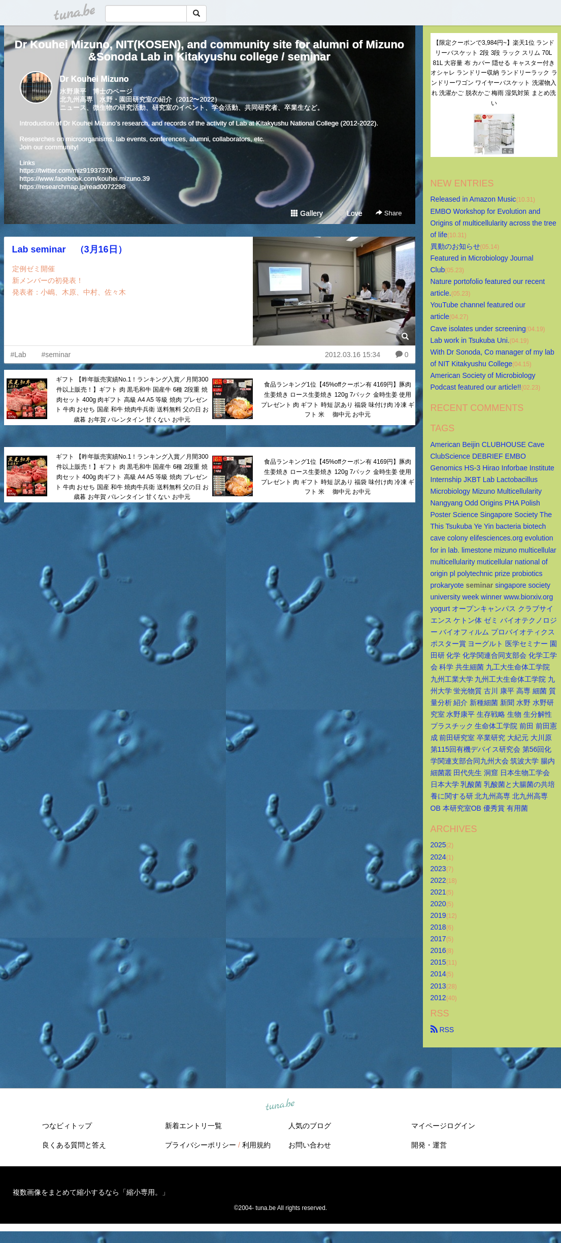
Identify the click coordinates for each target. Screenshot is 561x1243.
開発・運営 (429, 1145)
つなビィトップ (67, 1126)
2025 (438, 845)
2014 (438, 974)
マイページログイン (443, 1126)
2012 (438, 998)
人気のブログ (309, 1126)
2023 (438, 869)
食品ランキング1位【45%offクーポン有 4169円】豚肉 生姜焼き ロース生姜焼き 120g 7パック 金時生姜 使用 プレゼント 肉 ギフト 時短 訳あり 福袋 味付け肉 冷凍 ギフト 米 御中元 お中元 (338, 399)
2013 (438, 986)
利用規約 (256, 1145)
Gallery (306, 213)
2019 (438, 915)
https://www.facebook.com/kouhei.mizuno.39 (85, 178)
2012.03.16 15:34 (352, 354)
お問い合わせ (309, 1145)
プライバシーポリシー (200, 1145)
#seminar (56, 354)
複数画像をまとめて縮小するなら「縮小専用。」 (91, 1192)
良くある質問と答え (74, 1145)
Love (350, 213)
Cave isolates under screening (478, 329)
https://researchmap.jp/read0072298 (73, 186)
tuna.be (280, 1105)
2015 (438, 962)
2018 (438, 927)
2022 (438, 880)
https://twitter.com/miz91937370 (66, 170)
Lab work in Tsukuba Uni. (470, 340)
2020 (438, 904)
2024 (438, 857)
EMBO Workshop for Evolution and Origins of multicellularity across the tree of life (494, 223)
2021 (438, 892)
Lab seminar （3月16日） (69, 249)
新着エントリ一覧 (193, 1126)
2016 (438, 950)
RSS (442, 1030)
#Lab (18, 354)
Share (389, 213)
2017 (438, 939)
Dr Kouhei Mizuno (94, 79)
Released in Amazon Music (473, 199)
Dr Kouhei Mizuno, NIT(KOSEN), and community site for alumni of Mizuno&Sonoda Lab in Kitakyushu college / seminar (210, 50)
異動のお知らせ (455, 246)
